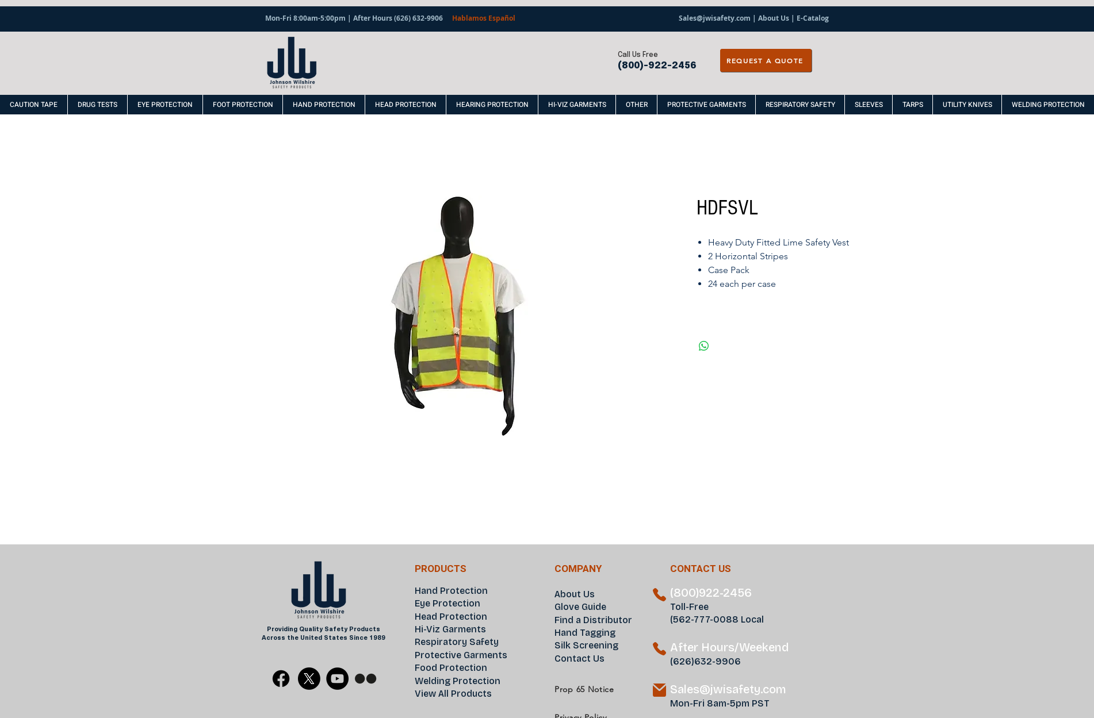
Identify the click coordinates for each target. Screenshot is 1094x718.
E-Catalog (813, 18)
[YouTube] (337, 678)
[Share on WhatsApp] (704, 346)
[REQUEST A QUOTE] (766, 60)
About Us (773, 18)
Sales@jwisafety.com (715, 18)
